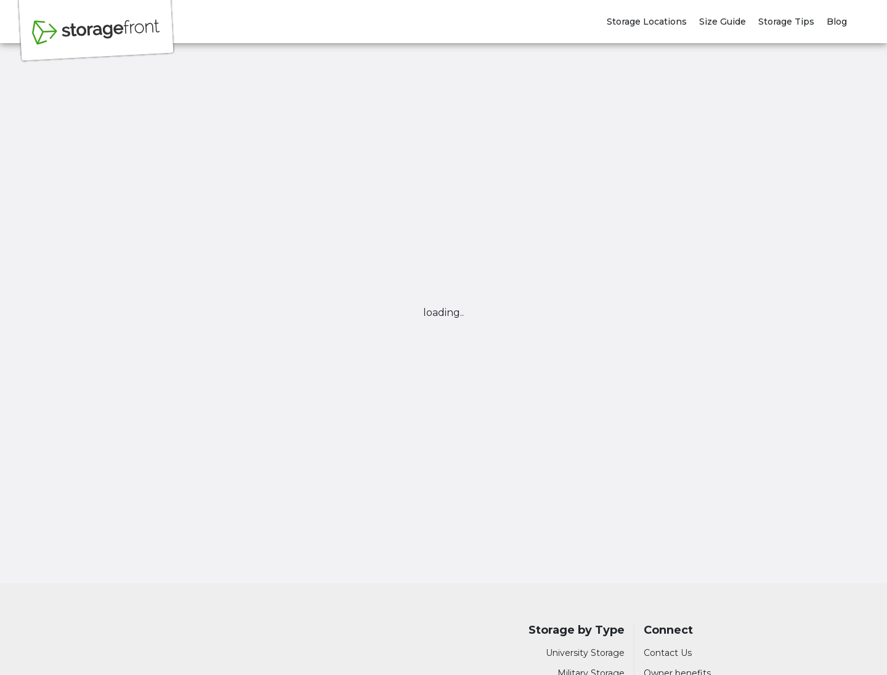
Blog (837, 21)
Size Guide (722, 21)
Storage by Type (577, 630)
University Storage (585, 652)
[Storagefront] (96, 39)
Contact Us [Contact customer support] (668, 652)
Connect (668, 630)
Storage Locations (647, 21)
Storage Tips (786, 21)
